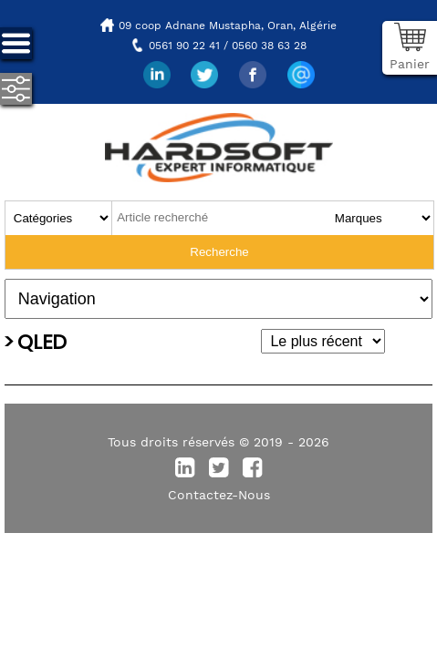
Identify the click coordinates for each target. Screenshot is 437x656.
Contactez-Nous (219, 494)
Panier (410, 63)
